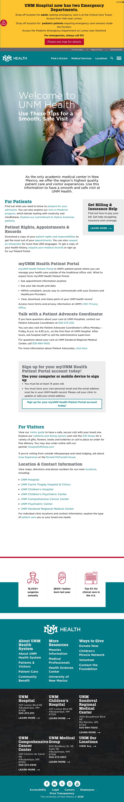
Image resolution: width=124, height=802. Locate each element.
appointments (43, 240)
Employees (87, 789)
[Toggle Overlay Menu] (111, 58)
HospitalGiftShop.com (41, 446)
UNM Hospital (30, 479)
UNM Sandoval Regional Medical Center (47, 508)
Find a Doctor (59, 58)
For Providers (77, 50)
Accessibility (38, 789)
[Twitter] (62, 783)
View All (85, 746)
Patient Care (28, 671)
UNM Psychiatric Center (37, 503)
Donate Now (88, 646)
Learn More (98, 228)
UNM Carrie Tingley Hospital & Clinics (46, 484)
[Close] (120, 2)
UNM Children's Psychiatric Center (44, 494)
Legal (55, 789)
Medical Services (81, 58)
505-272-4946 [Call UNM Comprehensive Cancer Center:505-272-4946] (27, 765)
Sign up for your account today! (62, 404)
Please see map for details (64, 41)
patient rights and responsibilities (55, 236)
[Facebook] (47, 784)
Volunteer (86, 660)
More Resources (58, 643)
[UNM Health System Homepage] (62, 622)
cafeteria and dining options (49, 436)
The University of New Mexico (57, 796)
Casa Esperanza (28, 457)
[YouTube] (77, 784)
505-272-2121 (66, 322)
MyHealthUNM (116, 50)
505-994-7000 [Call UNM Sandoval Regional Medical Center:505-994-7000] (88, 728)
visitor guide (37, 432)
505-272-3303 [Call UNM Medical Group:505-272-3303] (57, 757)
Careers (70, 789)
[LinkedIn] (54, 784)
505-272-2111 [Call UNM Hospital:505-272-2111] (26, 713)
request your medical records (45, 247)
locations (90, 469)
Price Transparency (62, 793)
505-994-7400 (41, 343)
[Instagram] (70, 784)
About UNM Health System (30, 645)
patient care (29, 517)
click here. (82, 348)
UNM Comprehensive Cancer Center (45, 499)
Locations (101, 58)
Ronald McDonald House (60, 457)
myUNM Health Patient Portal (36, 268)
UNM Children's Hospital (37, 489)
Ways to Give (96, 50)
